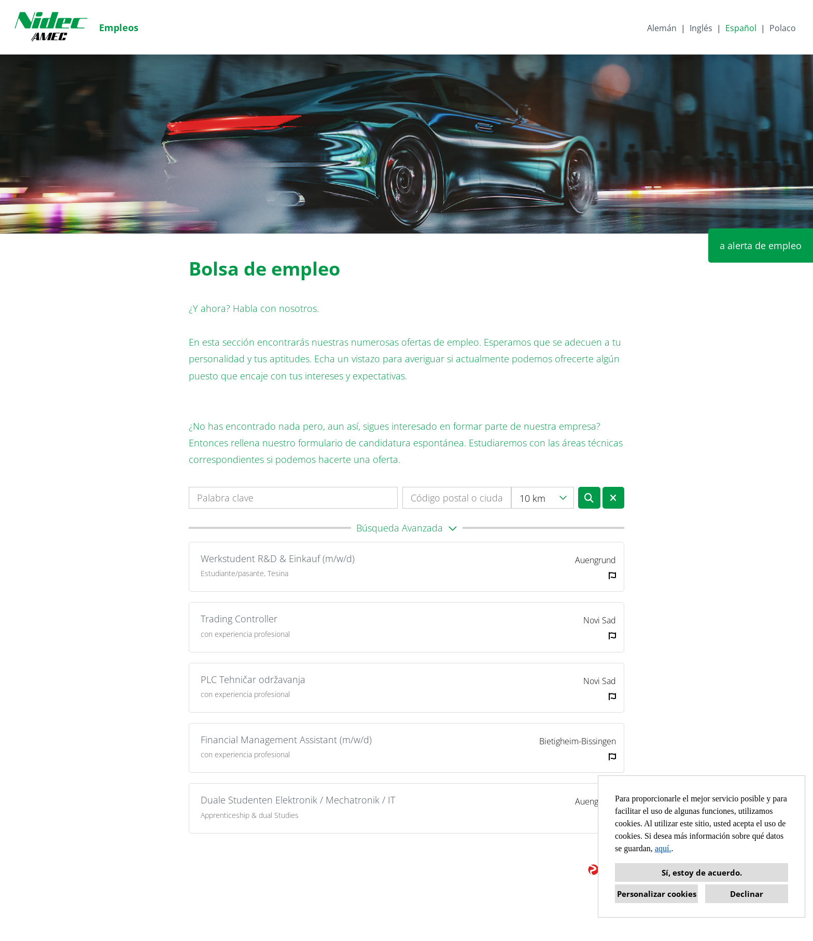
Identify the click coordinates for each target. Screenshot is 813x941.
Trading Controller (239, 618)
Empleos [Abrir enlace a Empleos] (118, 27)
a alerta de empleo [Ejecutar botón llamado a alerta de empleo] (761, 245)
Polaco (782, 28)
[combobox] (542, 498)
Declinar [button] (746, 894)
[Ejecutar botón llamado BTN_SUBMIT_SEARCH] (589, 498)
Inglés (701, 28)
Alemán (662, 28)
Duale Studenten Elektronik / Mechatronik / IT (298, 800)
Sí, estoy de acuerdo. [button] (702, 872)
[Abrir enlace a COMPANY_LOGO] (51, 27)
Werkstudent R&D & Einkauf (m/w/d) (278, 558)
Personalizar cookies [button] (656, 894)
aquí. (663, 848)
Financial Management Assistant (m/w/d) (286, 739)
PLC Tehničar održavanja (253, 679)
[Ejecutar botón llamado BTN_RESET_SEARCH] (613, 498)
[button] (406, 528)
